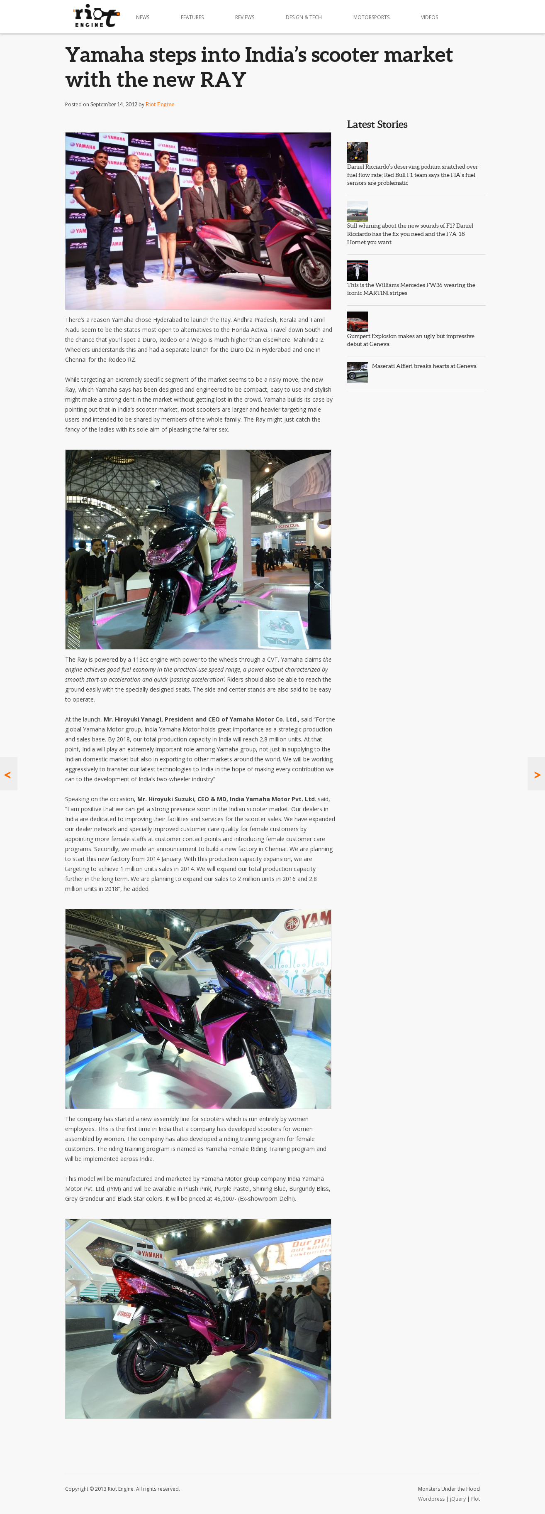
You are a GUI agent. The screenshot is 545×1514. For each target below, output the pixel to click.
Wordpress (431, 1498)
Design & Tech (304, 17)
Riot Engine (160, 104)
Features (192, 17)
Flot (475, 1498)
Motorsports (371, 17)
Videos (429, 17)
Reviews (244, 17)
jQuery (458, 1498)
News (142, 17)
